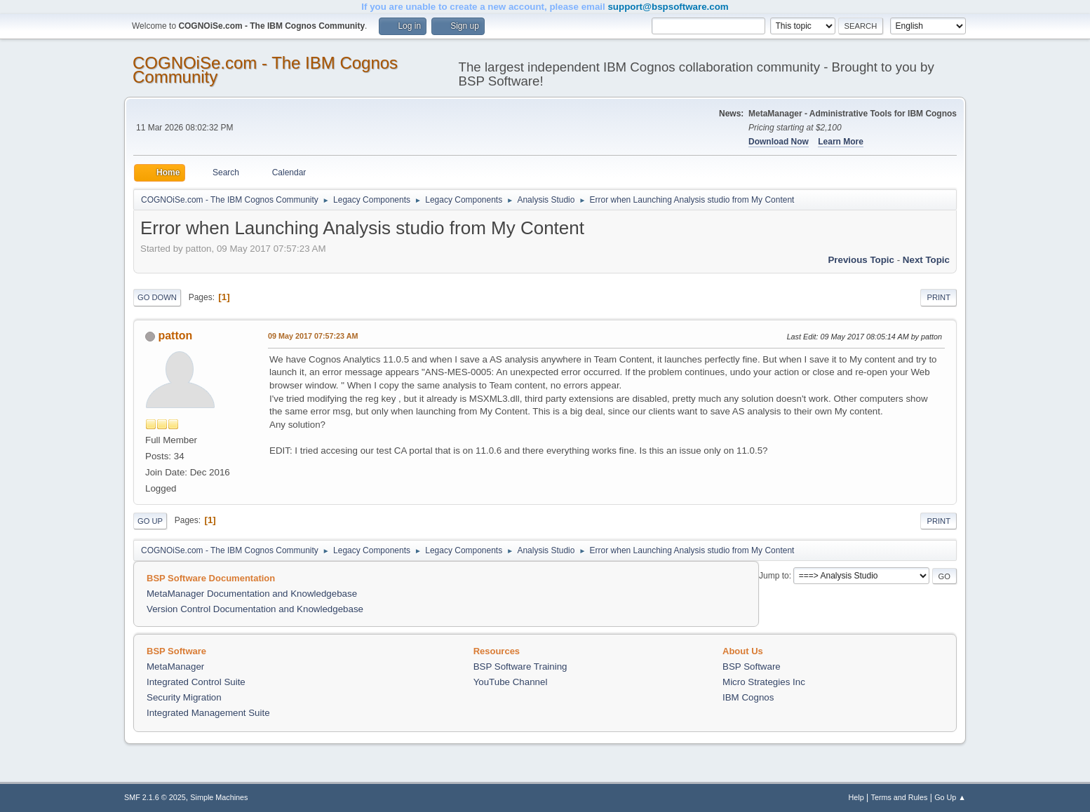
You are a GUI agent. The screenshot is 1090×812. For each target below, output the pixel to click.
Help (856, 797)
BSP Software (751, 666)
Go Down (157, 297)
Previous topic (861, 260)
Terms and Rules (899, 797)
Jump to (774, 576)
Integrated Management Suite (208, 713)
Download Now (778, 142)
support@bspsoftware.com (667, 6)
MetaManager (175, 666)
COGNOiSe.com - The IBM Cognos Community (265, 69)
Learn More (840, 142)
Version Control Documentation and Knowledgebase (255, 609)
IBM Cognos (748, 697)
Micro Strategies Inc (763, 682)
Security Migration (184, 697)
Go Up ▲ (950, 797)
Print (938, 297)
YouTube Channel (510, 682)
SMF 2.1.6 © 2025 (155, 797)
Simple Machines (219, 797)
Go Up (150, 521)
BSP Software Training (520, 666)
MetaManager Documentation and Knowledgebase (252, 593)
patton (175, 335)
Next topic (926, 260)
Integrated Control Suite (196, 682)
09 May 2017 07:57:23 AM (313, 336)
